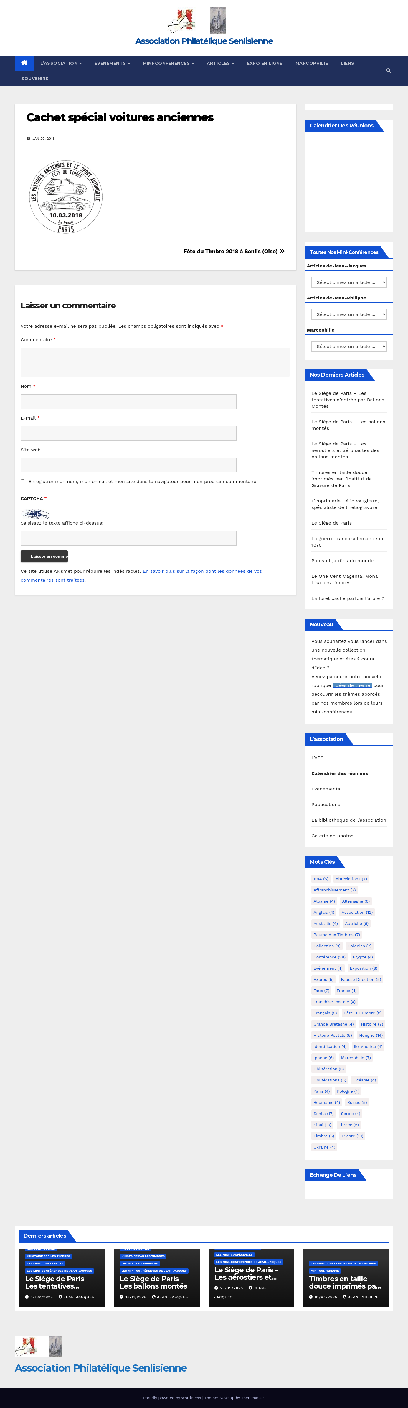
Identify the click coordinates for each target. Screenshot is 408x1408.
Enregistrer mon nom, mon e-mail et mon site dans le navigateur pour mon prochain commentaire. (142, 481)
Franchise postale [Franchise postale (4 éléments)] (334, 1001)
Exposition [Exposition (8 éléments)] (363, 968)
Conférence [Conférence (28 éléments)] (329, 957)
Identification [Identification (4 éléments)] (330, 1046)
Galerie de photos (332, 835)
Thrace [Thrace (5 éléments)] (349, 1124)
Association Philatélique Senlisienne (204, 41)
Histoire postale (41, 1248)
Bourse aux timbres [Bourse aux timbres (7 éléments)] (336, 934)
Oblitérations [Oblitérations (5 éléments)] (329, 1080)
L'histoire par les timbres (48, 1256)
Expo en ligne (265, 63)
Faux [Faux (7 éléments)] (321, 990)
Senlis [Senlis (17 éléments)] (323, 1113)
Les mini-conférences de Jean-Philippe (343, 1263)
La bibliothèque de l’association (348, 820)
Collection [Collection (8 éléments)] (327, 945)
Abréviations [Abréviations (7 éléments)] (351, 878)
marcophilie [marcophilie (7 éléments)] (356, 1057)
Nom (28, 386)
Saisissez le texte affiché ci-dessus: (62, 523)
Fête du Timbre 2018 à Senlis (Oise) (234, 251)
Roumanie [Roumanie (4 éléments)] (326, 1102)
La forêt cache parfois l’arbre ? (347, 598)
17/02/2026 (42, 1297)
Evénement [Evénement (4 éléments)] (328, 968)
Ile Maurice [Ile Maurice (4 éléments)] (368, 1046)
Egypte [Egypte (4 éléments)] (363, 957)
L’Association (59, 63)
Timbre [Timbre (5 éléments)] (323, 1136)
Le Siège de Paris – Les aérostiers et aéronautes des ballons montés (345, 450)
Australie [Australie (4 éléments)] (325, 923)
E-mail (30, 418)
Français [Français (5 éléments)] (325, 1013)
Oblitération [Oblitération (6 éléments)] (328, 1068)
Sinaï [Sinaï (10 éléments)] (322, 1124)
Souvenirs (35, 78)
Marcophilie (311, 63)
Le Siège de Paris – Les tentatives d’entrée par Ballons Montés (347, 399)
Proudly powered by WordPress (172, 1398)
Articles (219, 63)
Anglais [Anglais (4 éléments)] (323, 912)
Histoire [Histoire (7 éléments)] (372, 1024)
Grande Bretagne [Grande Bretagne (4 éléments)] (333, 1024)
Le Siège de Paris (331, 523)
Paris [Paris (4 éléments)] (321, 1091)
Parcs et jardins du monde (342, 560)
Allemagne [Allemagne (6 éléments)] (356, 901)
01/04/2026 (327, 1297)
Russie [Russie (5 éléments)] (357, 1102)
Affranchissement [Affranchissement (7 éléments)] (334, 890)
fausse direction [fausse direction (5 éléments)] (361, 979)
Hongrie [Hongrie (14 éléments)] (371, 1035)
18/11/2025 (136, 1297)
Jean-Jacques (77, 1297)
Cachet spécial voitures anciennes (120, 117)
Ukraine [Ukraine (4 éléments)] (324, 1147)
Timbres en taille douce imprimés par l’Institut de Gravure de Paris (341, 479)
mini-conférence (325, 1270)
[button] (388, 71)
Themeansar (252, 1398)
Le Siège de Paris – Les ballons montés (153, 1282)
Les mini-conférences (45, 1263)
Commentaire (38, 339)
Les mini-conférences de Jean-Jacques (59, 1270)
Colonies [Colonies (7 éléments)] (359, 945)
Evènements (111, 63)
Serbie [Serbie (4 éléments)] (350, 1113)
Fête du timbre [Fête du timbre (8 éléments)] (363, 1013)
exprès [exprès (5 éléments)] (323, 979)
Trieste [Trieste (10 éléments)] (352, 1136)
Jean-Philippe (361, 1297)
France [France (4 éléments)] (347, 990)
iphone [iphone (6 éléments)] (323, 1057)
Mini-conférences (167, 63)
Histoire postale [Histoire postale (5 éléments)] (332, 1035)
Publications (325, 804)
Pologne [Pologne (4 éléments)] (348, 1091)
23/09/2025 (232, 1288)
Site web (31, 449)
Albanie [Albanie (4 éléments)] (324, 901)
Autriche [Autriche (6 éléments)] (357, 923)
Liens (347, 63)
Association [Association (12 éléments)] (357, 912)
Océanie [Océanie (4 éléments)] (365, 1080)
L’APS (317, 757)
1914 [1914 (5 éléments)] (320, 878)
